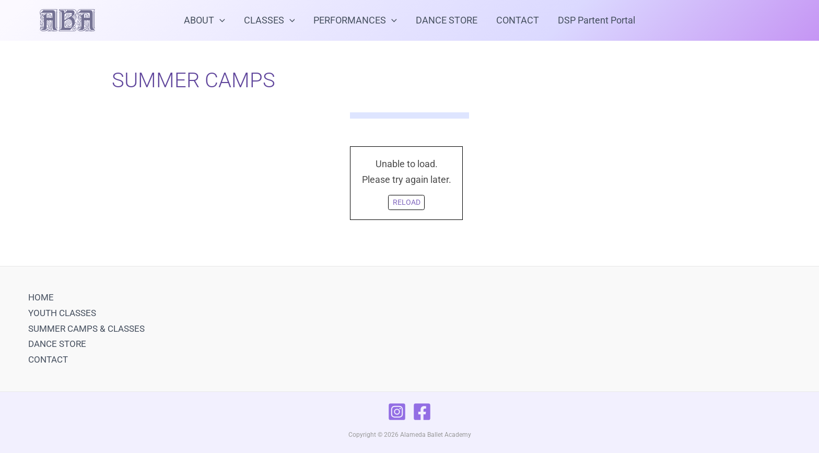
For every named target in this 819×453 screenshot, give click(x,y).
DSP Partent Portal (596, 20)
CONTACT (517, 20)
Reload (406, 202)
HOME (41, 297)
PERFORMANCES (355, 20)
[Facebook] (422, 411)
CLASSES (269, 20)
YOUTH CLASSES (62, 313)
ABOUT (204, 20)
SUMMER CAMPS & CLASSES (86, 328)
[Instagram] (397, 411)
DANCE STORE (446, 20)
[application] (219, 20)
